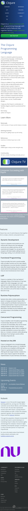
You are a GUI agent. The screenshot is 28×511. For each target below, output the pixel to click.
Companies (3, 473)
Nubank (3, 402)
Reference (17, 471)
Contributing (3, 471)
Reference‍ (21, 6)
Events (16, 483)
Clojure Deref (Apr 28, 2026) (16, 372)
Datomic (12, 415)
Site (1, 475)
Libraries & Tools (18, 477)
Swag (16, 491)
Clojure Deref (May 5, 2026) (16, 370)
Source (2, 498)
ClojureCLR (3, 502)
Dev (7, 16)
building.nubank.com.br (7, 436)
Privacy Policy (4, 481)
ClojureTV (17, 488)
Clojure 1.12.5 (12, 368)
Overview (7, 6)
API (7, 10)
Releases (21, 10)
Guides (7, 13)
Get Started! (14, 36)
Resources (3, 469)
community (3, 216)
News (20, 16)
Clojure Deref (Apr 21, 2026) (16, 373)
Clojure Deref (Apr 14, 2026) (16, 375)
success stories (18, 214)
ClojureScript (3, 500)
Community (21, 13)
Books (16, 490)
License (2, 479)
